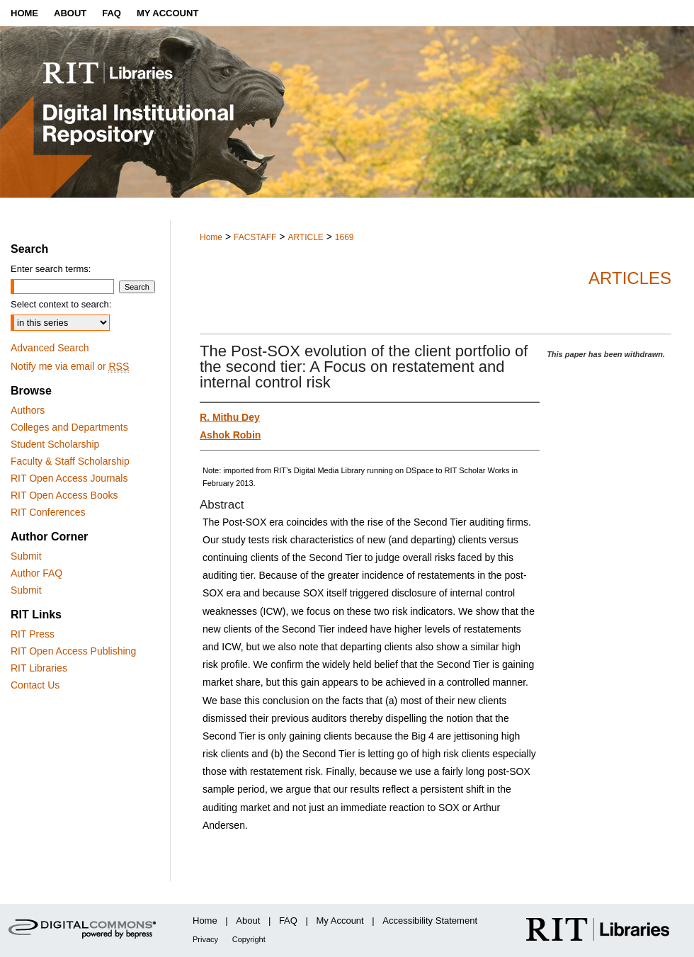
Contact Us (35, 685)
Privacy (205, 939)
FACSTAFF (255, 237)
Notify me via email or (70, 366)
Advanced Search (50, 347)
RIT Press (33, 634)
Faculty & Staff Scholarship (70, 461)
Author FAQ (36, 573)
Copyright (249, 939)
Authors (28, 410)
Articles (629, 278)
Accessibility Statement (429, 920)
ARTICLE (305, 237)
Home (211, 237)
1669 (344, 237)
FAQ (288, 920)
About (248, 920)
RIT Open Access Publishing (73, 651)
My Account (340, 920)
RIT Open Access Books (64, 495)
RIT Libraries (39, 668)
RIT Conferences (48, 512)
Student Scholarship (55, 444)
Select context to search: (61, 304)
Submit (26, 556)
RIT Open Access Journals (69, 478)
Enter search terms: (51, 269)
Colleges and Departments (69, 427)
